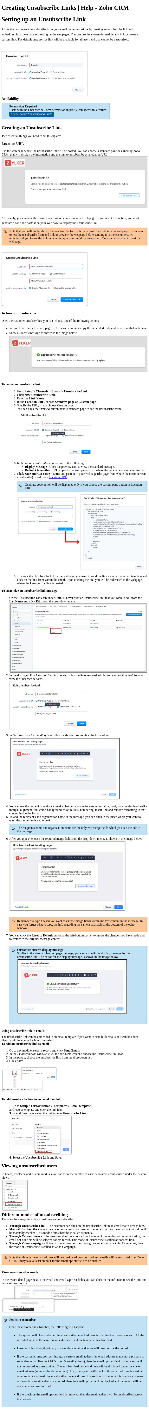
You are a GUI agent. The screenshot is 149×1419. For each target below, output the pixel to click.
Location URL (58, 477)
